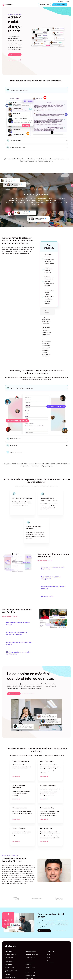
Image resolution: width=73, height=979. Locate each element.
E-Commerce (50, 962)
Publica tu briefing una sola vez (36, 388)
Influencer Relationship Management (11, 971)
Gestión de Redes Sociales (9, 958)
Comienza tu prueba (59, 4)
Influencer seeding (30, 975)
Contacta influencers (31, 970)
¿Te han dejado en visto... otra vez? (36, 147)
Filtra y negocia (36, 445)
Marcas (48, 957)
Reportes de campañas (11, 977)
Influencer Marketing (10, 954)
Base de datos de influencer (30, 963)
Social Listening (9, 961)
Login (67, 1)
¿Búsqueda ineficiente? (36, 140)
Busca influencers (30, 957)
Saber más (15, 776)
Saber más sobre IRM (44, 560)
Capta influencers (30, 967)
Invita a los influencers (36, 438)
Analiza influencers (31, 960)
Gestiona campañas (31, 972)
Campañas (7, 974)
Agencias (49, 960)
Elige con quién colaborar (36, 452)
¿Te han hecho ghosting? (36, 90)
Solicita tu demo (44, 4)
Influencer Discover (10, 967)
